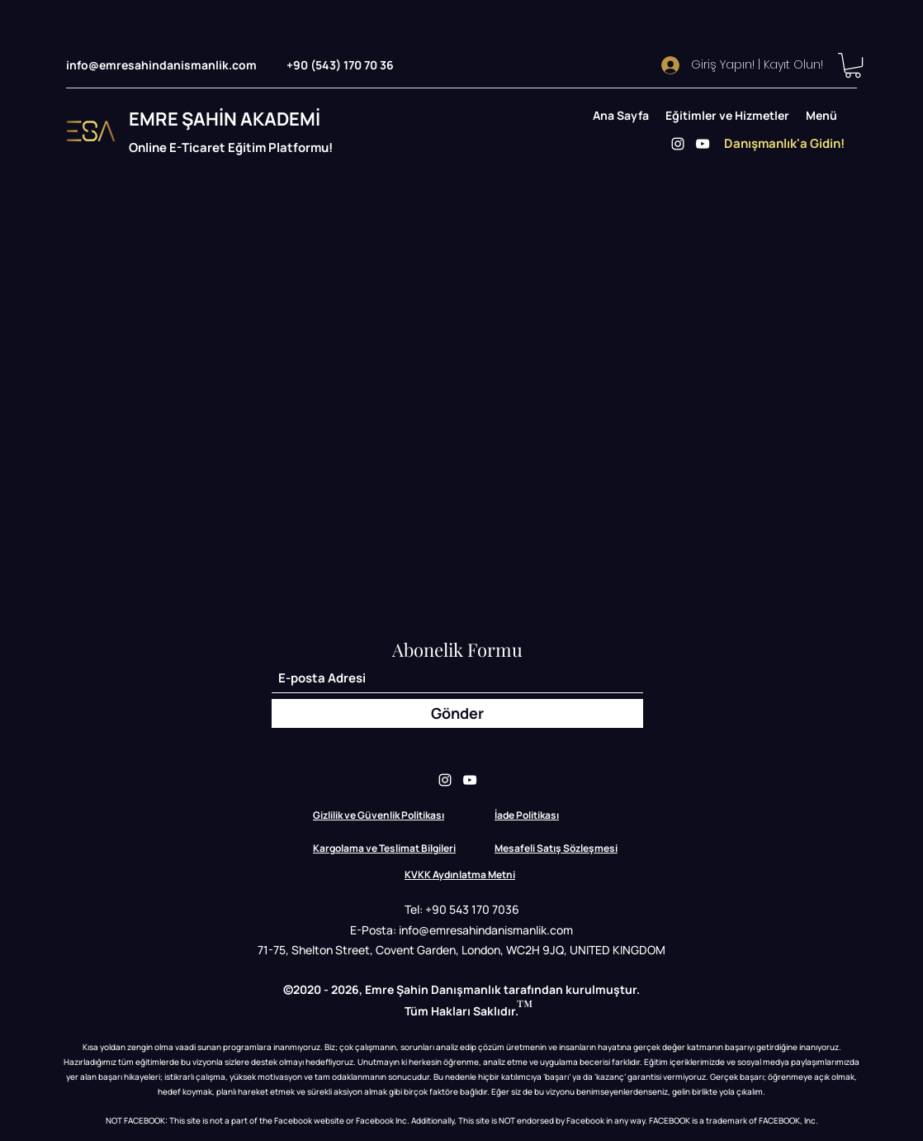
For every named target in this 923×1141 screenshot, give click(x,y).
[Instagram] (678, 143)
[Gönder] (457, 713)
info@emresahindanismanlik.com (161, 65)
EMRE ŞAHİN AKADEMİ (224, 119)
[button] (853, 65)
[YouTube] (702, 143)
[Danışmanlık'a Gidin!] (783, 143)
